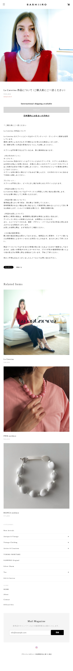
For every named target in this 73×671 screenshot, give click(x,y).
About (6, 594)
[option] (36, 45)
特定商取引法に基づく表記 (43, 654)
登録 (57, 632)
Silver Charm (9, 566)
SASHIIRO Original (11, 560)
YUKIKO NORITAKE (12, 554)
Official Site (9, 605)
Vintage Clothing (10, 542)
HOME (6, 589)
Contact (7, 600)
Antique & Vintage (11, 537)
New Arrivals (9, 531)
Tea (5, 572)
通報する (19, 267)
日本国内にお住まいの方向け (37, 116)
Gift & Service (9, 578)
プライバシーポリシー (28, 654)
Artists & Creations (11, 548)
